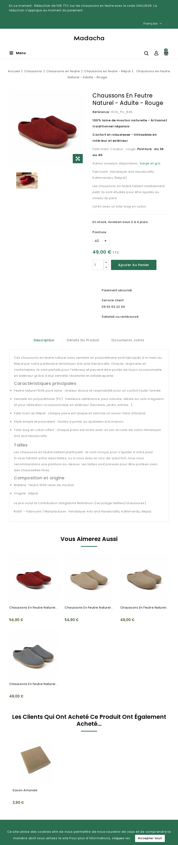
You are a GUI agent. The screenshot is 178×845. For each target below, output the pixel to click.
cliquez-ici (121, 838)
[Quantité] (98, 265)
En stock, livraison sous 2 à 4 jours (120, 222)
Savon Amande (25, 790)
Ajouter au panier (133, 265)
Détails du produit (83, 340)
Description (44, 340)
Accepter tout (150, 838)
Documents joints (127, 340)
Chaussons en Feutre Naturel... (33, 607)
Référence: (101, 112)
